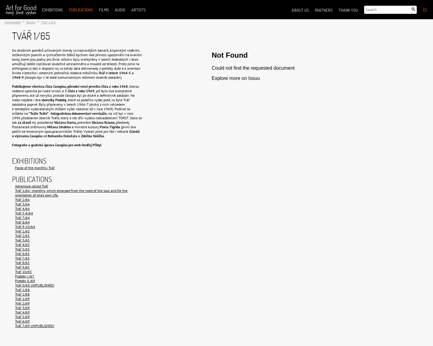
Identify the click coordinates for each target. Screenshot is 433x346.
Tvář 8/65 (22, 262)
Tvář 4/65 (22, 244)
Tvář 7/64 (22, 217)
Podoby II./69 (25, 280)
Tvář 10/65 (23, 271)
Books (30, 22)
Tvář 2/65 (22, 235)
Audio (120, 9)
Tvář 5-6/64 (24, 213)
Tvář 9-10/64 (25, 226)
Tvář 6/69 (22, 321)
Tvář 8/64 (22, 222)
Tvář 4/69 (22, 312)
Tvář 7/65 (22, 258)
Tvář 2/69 (22, 303)
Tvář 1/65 (48, 22)
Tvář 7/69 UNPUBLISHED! (34, 325)
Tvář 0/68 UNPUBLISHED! (34, 285)
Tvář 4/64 (22, 208)
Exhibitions (52, 9)
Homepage (13, 22)
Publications (81, 9)
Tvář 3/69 (22, 307)
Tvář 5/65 (22, 249)
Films (104, 9)
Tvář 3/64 (22, 204)
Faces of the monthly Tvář (35, 167)
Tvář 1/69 (22, 298)
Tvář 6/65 (22, 253)
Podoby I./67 (24, 276)
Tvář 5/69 (22, 316)
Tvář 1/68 (22, 289)
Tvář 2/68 (22, 294)
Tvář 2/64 (22, 199)
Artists (138, 9)
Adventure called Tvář (31, 186)
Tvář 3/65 (22, 240)
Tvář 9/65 (22, 267)
